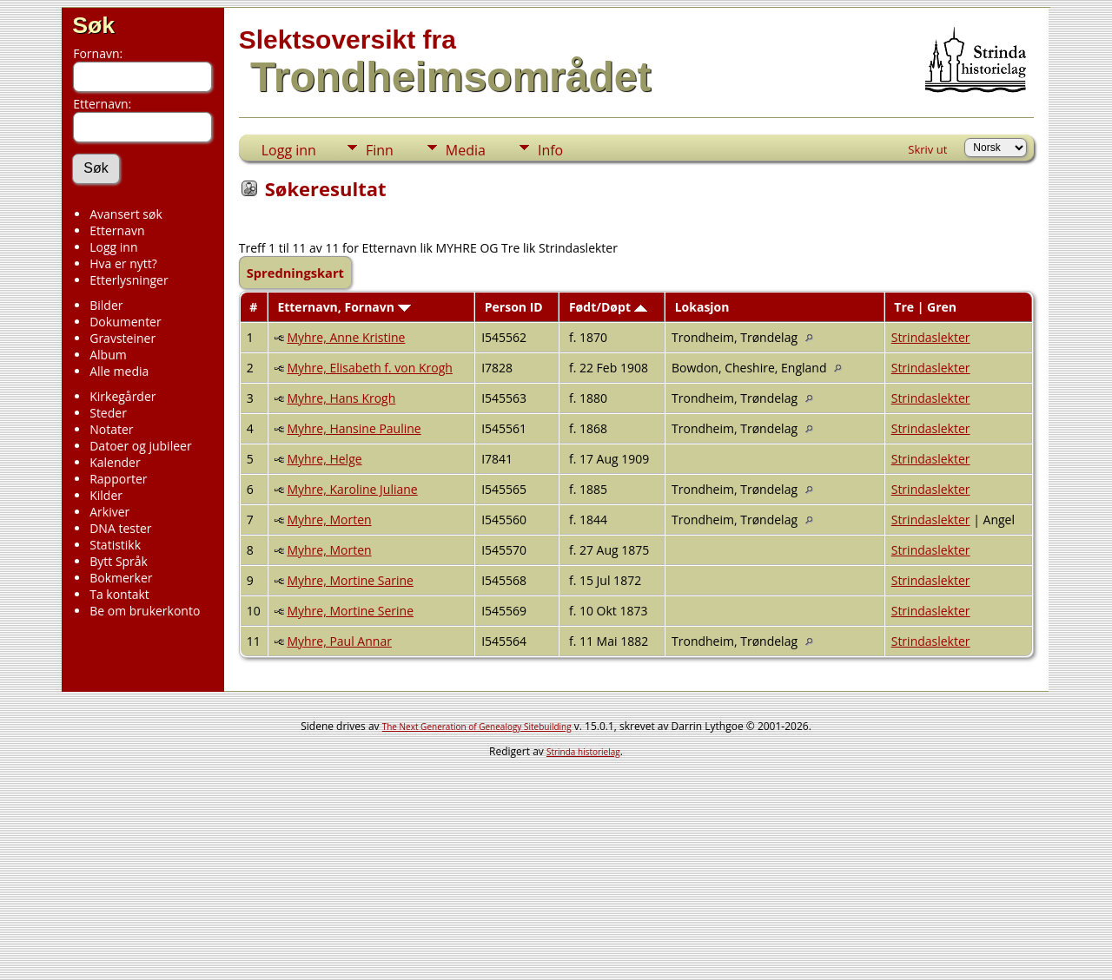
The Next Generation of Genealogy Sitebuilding (477, 726)
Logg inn (113, 247)
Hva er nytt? (123, 263)
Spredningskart (295, 272)
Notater (111, 429)
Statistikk (115, 544)
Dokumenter (125, 321)
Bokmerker (120, 577)
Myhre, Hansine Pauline (353, 428)
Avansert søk (125, 214)
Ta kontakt (119, 594)
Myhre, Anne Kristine (346, 337)
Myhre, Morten (329, 519)
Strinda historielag (583, 752)
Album (108, 354)
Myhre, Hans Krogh (341, 398)
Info (550, 150)
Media (466, 150)
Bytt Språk (118, 561)
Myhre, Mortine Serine (350, 610)
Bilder (105, 305)
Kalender (114, 462)
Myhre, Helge (324, 459)
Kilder (105, 495)
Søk (93, 25)
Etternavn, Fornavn (343, 307)
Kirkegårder (122, 396)
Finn (380, 150)
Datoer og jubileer (140, 445)
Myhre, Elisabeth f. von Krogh (370, 367)
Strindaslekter (930, 337)
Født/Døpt (608, 307)
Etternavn (116, 230)
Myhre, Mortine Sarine (350, 580)
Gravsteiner (122, 338)
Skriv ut (927, 149)
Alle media (119, 371)
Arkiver (109, 511)
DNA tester (120, 528)
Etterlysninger (128, 280)
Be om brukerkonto (144, 610)
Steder (108, 412)
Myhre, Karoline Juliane (352, 489)
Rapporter (118, 478)
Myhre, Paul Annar (339, 641)
